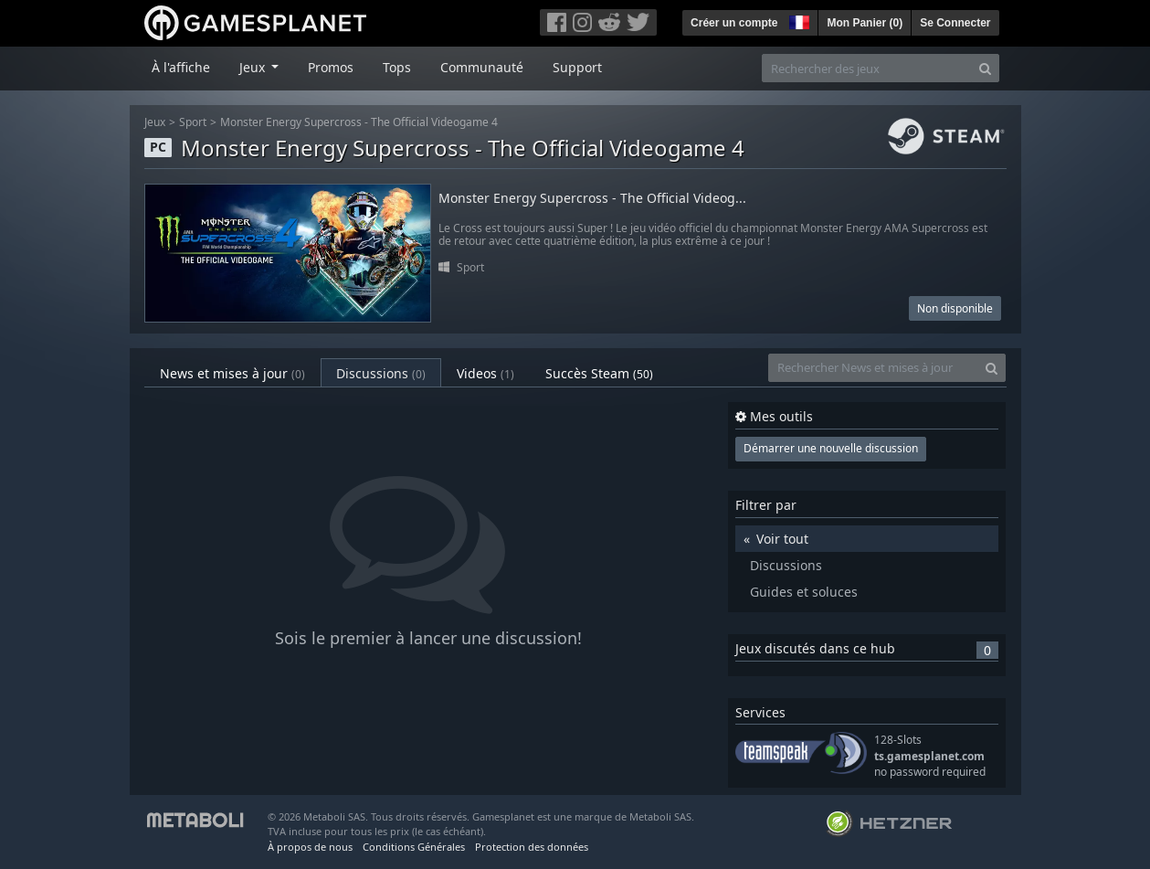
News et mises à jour (232, 373)
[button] (797, 20)
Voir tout (782, 538)
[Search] (985, 68)
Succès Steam (599, 373)
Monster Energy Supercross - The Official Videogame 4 (359, 122)
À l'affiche (181, 67)
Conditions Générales (414, 846)
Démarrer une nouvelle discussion (831, 448)
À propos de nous (310, 846)
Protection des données (531, 846)
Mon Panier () (864, 22)
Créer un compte (734, 22)
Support (577, 67)
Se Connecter (955, 22)
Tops (397, 67)
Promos (330, 67)
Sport (192, 122)
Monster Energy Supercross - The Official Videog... (592, 199)
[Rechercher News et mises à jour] (873, 368)
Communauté (481, 67)
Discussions (381, 373)
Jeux (154, 122)
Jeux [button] (254, 67)
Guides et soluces (804, 591)
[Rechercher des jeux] (867, 68)
